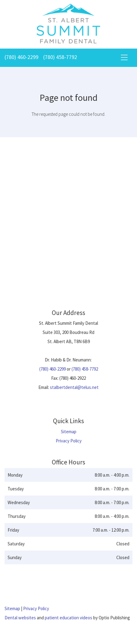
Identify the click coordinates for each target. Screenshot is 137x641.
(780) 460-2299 (21, 57)
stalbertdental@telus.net (74, 387)
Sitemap (68, 431)
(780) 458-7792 (60, 57)
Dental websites (20, 618)
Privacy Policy (69, 441)
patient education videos (68, 618)
